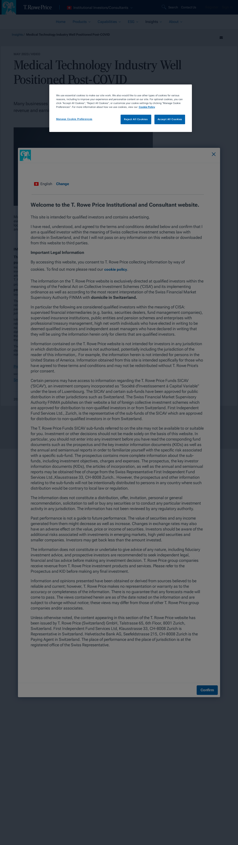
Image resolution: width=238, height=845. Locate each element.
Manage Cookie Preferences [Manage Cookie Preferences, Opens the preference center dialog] (74, 119)
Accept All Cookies (170, 119)
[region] (120, 108)
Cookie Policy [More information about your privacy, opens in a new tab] (147, 107)
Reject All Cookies (136, 119)
